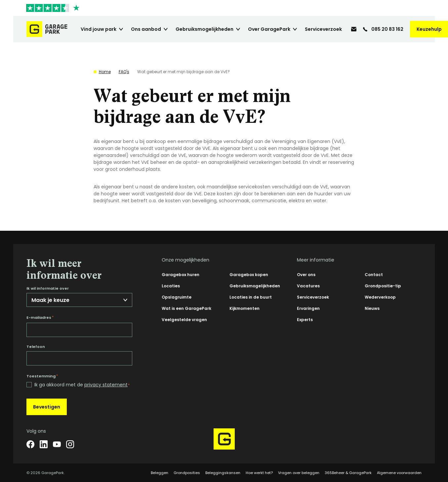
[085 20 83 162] (383, 29)
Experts (305, 319)
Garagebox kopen (248, 274)
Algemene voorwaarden (399, 472)
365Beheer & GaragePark (348, 472)
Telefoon (35, 347)
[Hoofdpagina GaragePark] (46, 29)
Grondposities (187, 472)
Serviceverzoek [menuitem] (323, 29)
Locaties (171, 286)
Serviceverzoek (313, 297)
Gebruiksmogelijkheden (254, 286)
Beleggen (159, 472)
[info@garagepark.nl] (353, 29)
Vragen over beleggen (298, 472)
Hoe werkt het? (259, 472)
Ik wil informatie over (47, 288)
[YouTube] (57, 444)
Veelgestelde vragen (184, 319)
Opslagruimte (176, 297)
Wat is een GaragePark (186, 308)
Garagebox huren (180, 274)
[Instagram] (70, 444)
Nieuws (372, 308)
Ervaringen (308, 308)
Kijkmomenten (244, 308)
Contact (374, 274)
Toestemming (42, 376)
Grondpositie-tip (383, 286)
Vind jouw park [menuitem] (98, 29)
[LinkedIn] (44, 444)
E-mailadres (40, 317)
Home (105, 71)
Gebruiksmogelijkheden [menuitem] (204, 29)
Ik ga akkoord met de (82, 385)
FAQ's (124, 71)
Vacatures (308, 286)
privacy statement (106, 384)
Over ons (306, 274)
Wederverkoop (380, 297)
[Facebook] (30, 444)
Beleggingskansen (222, 472)
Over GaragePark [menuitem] (269, 29)
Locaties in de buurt (250, 297)
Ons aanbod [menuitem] (146, 29)
